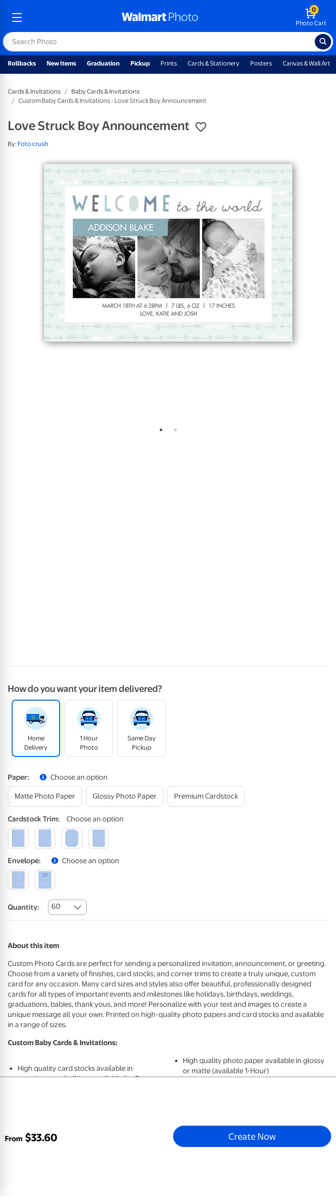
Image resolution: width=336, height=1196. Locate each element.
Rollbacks (22, 63)
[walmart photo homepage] (160, 17)
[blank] (18, 879)
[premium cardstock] (206, 796)
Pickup (140, 63)
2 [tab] (173, 428)
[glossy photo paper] (124, 796)
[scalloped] (98, 838)
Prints (168, 63)
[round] (44, 838)
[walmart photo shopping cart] (311, 17)
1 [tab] (159, 428)
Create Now (252, 1136)
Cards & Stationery (214, 63)
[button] (201, 127)
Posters (261, 63)
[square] (18, 838)
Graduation (103, 63)
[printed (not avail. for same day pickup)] (44, 879)
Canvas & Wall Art (306, 63)
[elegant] (71, 838)
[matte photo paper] (45, 796)
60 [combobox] (56, 906)
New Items (61, 63)
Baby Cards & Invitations (105, 91)
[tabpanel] (168, 252)
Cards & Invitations (34, 91)
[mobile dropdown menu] (17, 17)
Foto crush (32, 143)
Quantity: (23, 907)
